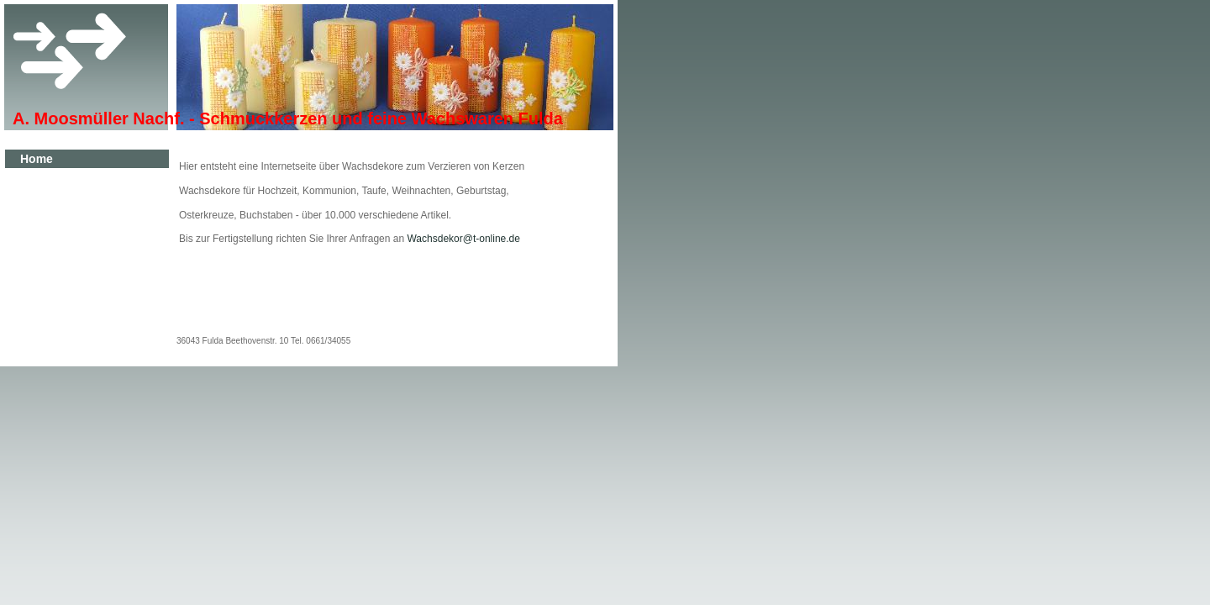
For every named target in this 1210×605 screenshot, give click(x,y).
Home (36, 159)
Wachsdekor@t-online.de (463, 239)
